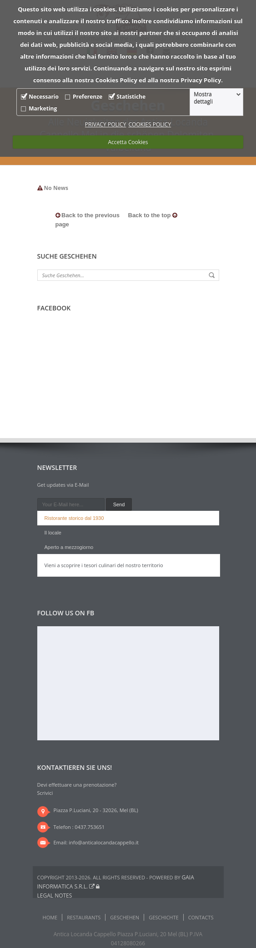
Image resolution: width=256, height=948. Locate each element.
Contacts (201, 917)
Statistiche (131, 96)
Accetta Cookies (128, 142)
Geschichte (163, 917)
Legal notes (54, 895)
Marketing (43, 108)
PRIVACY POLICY (105, 124)
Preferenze (87, 96)
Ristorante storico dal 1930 (74, 518)
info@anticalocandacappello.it (104, 842)
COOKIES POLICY (149, 124)
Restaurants (83, 917)
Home (50, 917)
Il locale (53, 532)
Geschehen (124, 917)
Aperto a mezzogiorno (69, 547)
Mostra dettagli (203, 98)
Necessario (44, 96)
